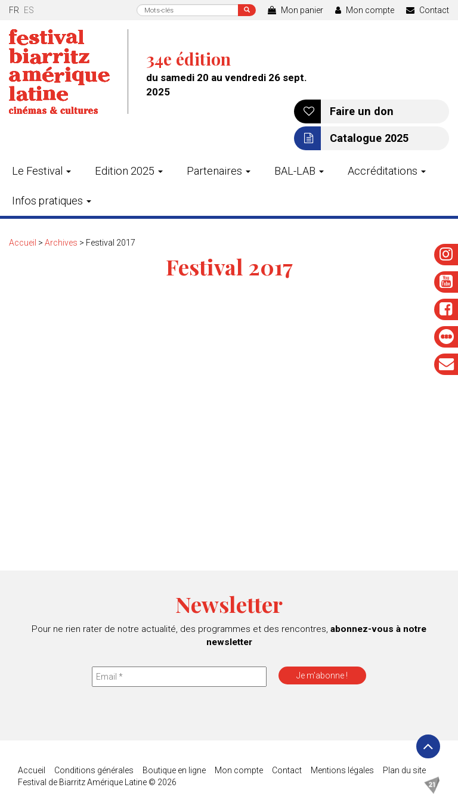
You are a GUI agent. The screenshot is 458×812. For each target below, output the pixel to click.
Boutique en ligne (174, 770)
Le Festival (41, 171)
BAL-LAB (299, 171)
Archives (61, 242)
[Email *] (179, 677)
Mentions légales (342, 770)
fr (14, 10)
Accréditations (387, 171)
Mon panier (295, 10)
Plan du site (404, 770)
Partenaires (218, 171)
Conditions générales (94, 770)
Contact (427, 10)
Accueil (22, 242)
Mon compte (364, 10)
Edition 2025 (129, 171)
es (29, 10)
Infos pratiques (51, 200)
